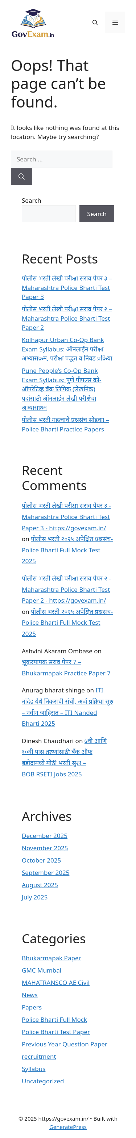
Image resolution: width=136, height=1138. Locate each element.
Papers (32, 1007)
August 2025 (40, 885)
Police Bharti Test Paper (56, 1032)
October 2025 (41, 860)
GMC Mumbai (41, 970)
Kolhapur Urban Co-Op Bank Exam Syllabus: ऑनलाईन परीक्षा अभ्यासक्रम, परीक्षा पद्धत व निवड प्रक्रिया (67, 349)
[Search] (21, 176)
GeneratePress (68, 1126)
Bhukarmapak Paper (51, 958)
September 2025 (45, 872)
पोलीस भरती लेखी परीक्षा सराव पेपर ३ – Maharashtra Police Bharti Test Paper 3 (67, 287)
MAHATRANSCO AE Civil (56, 982)
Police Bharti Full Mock (54, 1019)
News (30, 995)
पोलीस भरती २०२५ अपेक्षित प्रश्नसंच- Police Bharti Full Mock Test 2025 (67, 550)
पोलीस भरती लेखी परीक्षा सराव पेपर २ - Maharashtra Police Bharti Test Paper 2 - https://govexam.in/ (66, 589)
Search (31, 200)
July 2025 (35, 897)
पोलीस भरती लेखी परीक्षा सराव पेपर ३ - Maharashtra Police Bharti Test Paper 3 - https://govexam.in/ (66, 516)
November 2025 (45, 848)
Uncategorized (43, 1081)
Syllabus (33, 1069)
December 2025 (44, 835)
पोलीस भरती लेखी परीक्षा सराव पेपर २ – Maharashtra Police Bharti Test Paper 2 (67, 318)
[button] (95, 22)
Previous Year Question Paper (64, 1044)
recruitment (39, 1056)
